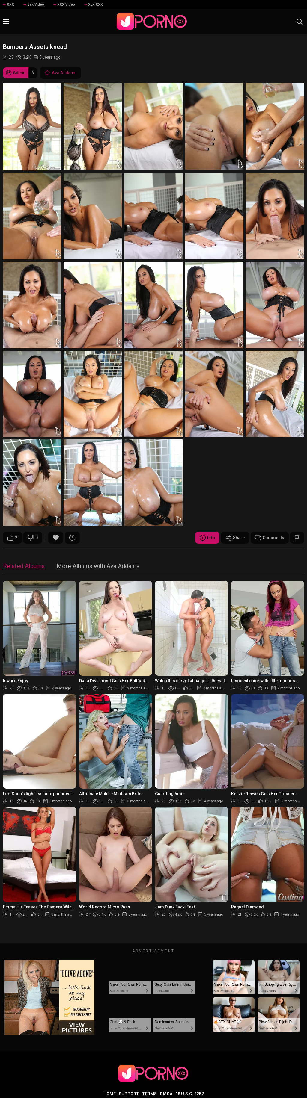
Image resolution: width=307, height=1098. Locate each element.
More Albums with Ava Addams (98, 566)
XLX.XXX (93, 4)
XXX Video (64, 4)
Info (207, 538)
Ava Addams (60, 73)
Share (235, 538)
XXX (8, 4)
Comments (269, 538)
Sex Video (33, 4)
